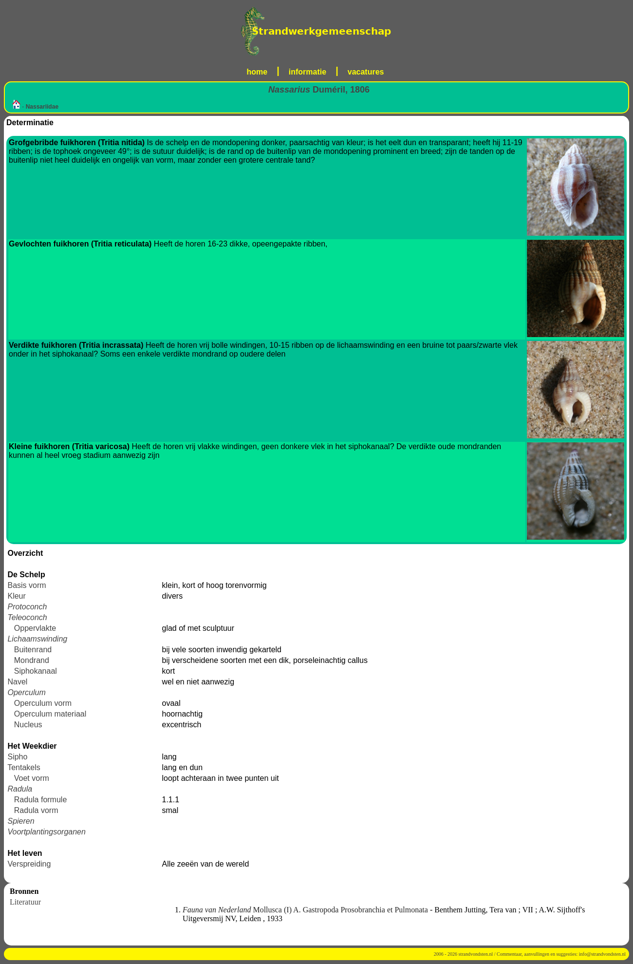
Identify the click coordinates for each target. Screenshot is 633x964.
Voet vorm (31, 778)
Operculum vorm (43, 703)
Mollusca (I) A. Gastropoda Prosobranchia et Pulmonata (306, 910)
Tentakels (23, 767)
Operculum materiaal (50, 714)
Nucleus (28, 724)
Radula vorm (36, 810)
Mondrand (31, 660)
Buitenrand (33, 649)
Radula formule (40, 799)
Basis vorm (26, 585)
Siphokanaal (35, 671)
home (257, 72)
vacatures (366, 72)
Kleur (16, 596)
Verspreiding (29, 864)
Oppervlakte (35, 628)
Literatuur (25, 902)
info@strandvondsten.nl (602, 954)
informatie (307, 72)
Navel (17, 682)
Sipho (17, 757)
